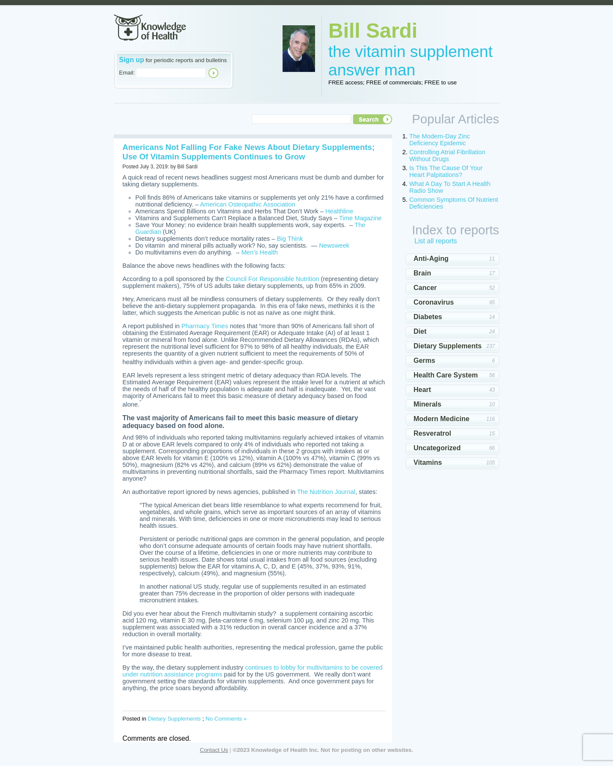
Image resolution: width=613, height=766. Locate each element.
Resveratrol (432, 433)
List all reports (435, 241)
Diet (420, 331)
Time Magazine (360, 218)
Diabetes (428, 316)
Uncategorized (437, 448)
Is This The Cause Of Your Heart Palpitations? (445, 171)
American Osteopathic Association (247, 204)
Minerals (427, 404)
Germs (424, 360)
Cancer (425, 287)
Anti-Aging (431, 258)
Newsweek (334, 245)
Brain (422, 273)
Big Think (290, 238)
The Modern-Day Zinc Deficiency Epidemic (439, 140)
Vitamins (428, 462)
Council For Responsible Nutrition (272, 278)
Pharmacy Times (205, 326)
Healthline (339, 211)
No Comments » (226, 718)
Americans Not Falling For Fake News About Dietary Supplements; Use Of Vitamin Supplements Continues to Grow (248, 152)
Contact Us (214, 750)
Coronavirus (434, 302)
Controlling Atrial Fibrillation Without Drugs (447, 155)
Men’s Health (259, 252)
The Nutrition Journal (326, 491)
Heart (422, 389)
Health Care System (446, 375)
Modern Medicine (442, 418)
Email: (127, 72)
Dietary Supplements (174, 718)
